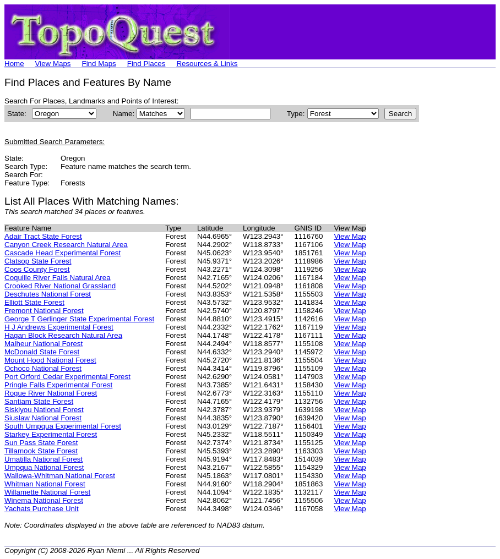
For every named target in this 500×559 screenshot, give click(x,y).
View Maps (53, 63)
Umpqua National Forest (44, 467)
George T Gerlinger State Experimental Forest (79, 319)
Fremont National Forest (44, 310)
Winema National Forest (43, 500)
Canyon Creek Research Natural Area (66, 244)
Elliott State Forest (34, 302)
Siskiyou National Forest (44, 409)
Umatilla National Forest (43, 459)
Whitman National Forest (44, 484)
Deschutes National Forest (47, 294)
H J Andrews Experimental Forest (58, 327)
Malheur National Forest (43, 343)
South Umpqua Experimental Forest (62, 426)
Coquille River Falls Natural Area (57, 277)
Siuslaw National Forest (42, 418)
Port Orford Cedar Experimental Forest (67, 376)
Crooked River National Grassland (60, 286)
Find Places (146, 63)
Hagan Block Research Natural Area (63, 335)
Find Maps (99, 63)
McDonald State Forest (41, 352)
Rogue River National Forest (50, 393)
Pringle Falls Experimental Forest (58, 385)
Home (14, 63)
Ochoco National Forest (42, 368)
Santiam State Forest (38, 401)
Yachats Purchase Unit (41, 509)
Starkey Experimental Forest (50, 434)
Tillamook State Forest (41, 451)
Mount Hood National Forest (50, 360)
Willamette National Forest (47, 492)
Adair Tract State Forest (43, 236)
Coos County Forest (37, 269)
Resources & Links (206, 63)
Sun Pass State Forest (41, 443)
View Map (350, 236)
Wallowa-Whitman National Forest (59, 476)
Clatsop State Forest (38, 261)
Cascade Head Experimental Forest (62, 253)
